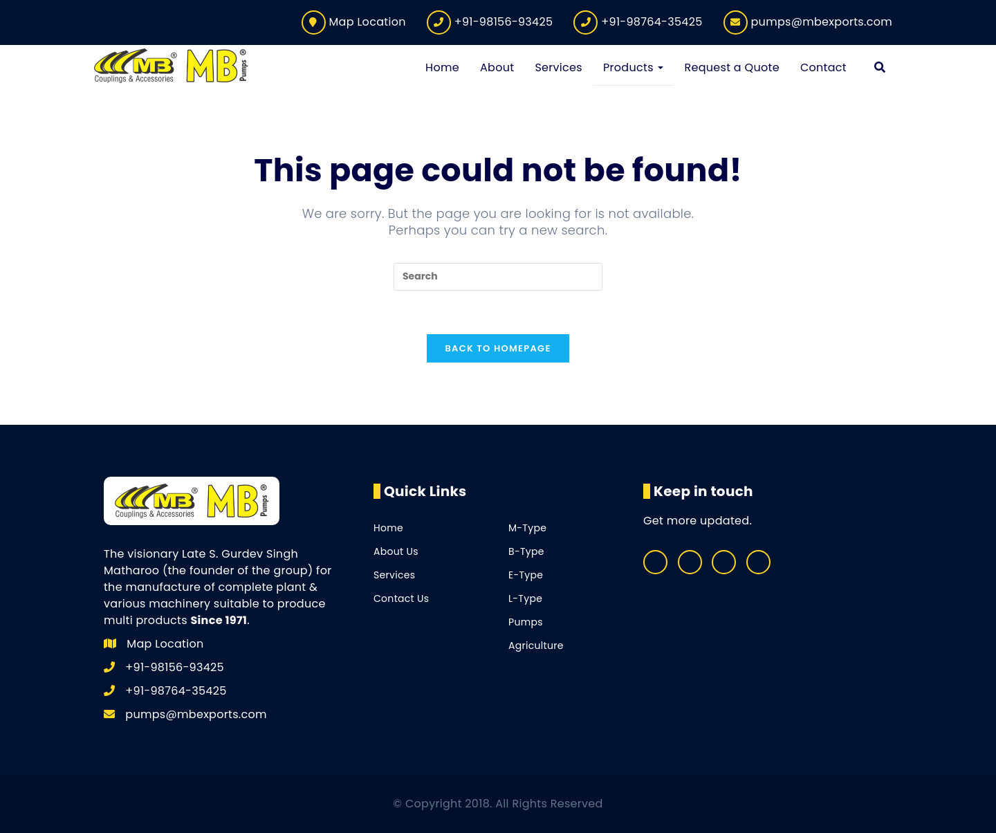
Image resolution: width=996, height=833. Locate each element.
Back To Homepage (498, 348)
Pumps (525, 622)
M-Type (527, 528)
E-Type (525, 575)
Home (388, 528)
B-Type (526, 551)
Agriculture (536, 645)
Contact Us (401, 598)
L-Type (525, 598)
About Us (396, 551)
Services (394, 575)
